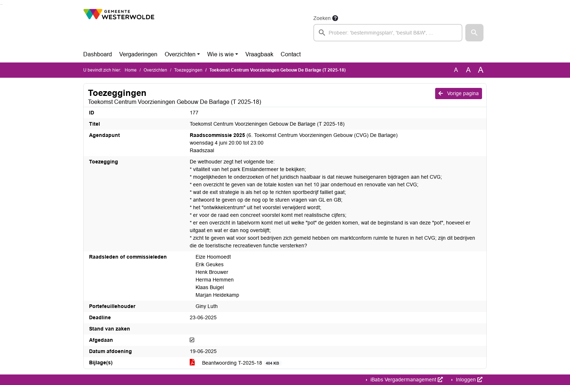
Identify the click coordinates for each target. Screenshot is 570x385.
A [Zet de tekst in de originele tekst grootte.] (456, 70)
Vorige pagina (458, 93)
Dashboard (97, 54)
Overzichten (180, 54)
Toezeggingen (188, 70)
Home (131, 70)
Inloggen (468, 379)
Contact (291, 54)
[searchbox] (387, 32)
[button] (474, 32)
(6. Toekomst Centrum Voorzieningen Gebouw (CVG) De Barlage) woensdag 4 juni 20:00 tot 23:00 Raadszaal (294, 142)
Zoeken (322, 18)
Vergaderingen (138, 54)
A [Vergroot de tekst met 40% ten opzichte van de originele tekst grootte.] (480, 70)
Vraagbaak (259, 54)
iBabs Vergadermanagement (406, 379)
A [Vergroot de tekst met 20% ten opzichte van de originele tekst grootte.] (468, 70)
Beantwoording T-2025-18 (236, 363)
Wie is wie (220, 54)
